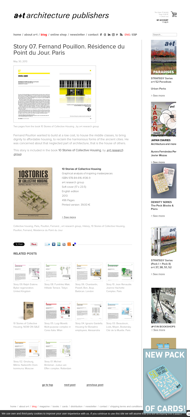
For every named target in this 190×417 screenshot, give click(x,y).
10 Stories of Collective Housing (58, 126)
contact (93, 34)
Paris (36, 226)
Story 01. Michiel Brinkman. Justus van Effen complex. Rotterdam (57, 365)
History (86, 226)
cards (65, 406)
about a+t (30, 34)
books (56, 406)
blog (44, 34)
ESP (134, 34)
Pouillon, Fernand (50, 226)
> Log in (165, 22)
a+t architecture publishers (65, 15)
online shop (58, 34)
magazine (45, 406)
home (17, 34)
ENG (127, 34)
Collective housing (23, 226)
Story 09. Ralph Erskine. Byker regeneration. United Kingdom (25, 288)
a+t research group (71, 226)
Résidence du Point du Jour (48, 230)
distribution (77, 406)
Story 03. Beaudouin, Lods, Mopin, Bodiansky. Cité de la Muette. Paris (118, 327)
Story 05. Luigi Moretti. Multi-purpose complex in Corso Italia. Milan (57, 327)
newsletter (77, 34)
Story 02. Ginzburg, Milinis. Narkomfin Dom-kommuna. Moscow (25, 365)
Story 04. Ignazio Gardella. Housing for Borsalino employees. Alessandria (89, 327)
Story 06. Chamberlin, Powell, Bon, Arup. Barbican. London (86, 288)
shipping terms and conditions (126, 406)
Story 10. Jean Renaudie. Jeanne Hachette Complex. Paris (119, 288)
